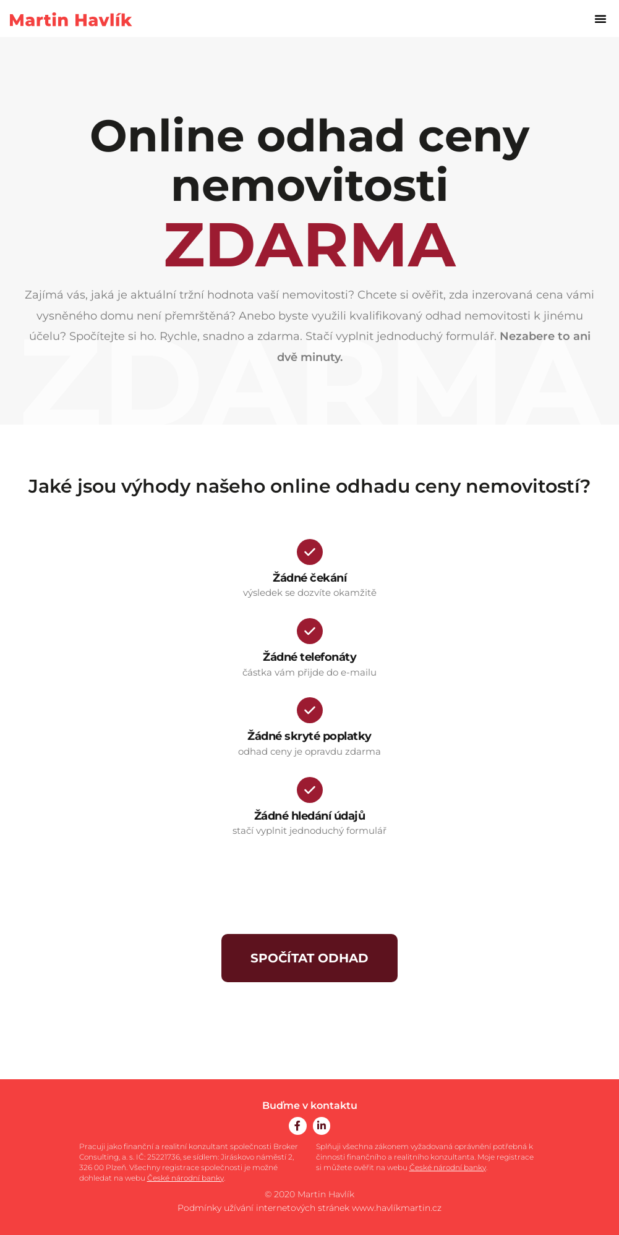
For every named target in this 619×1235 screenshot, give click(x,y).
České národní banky (185, 1177)
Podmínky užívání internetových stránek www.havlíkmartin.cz (309, 1207)
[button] (600, 18)
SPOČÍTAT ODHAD (309, 958)
